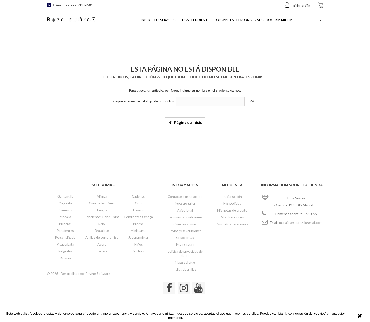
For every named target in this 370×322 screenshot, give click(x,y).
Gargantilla (65, 196)
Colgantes (224, 20)
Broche (138, 224)
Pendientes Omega (138, 217)
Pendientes (201, 20)
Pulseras (162, 20)
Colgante (65, 203)
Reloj (101, 224)
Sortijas (181, 20)
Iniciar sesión (301, 6)
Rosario (65, 258)
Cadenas (138, 196)
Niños (138, 244)
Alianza (102, 196)
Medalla (65, 217)
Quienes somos (185, 224)
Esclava (102, 251)
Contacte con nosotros (185, 197)
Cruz (138, 203)
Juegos (102, 210)
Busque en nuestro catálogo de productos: (143, 101)
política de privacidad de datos (185, 253)
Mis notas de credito (232, 210)
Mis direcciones (232, 217)
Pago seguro (185, 244)
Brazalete (102, 231)
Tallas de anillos (185, 269)
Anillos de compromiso (101, 237)
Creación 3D (185, 238)
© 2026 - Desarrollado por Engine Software (78, 287)
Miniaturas (138, 231)
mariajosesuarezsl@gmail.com (300, 222)
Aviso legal (185, 210)
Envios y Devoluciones (185, 231)
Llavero (138, 210)
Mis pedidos (232, 203)
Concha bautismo (102, 203)
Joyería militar (280, 20)
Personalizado (250, 20)
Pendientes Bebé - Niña (101, 217)
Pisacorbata (65, 244)
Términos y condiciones (185, 217)
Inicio (146, 20)
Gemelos (65, 210)
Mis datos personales (232, 224)
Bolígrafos (65, 251)
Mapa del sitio (185, 262)
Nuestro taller (185, 203)
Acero (101, 244)
